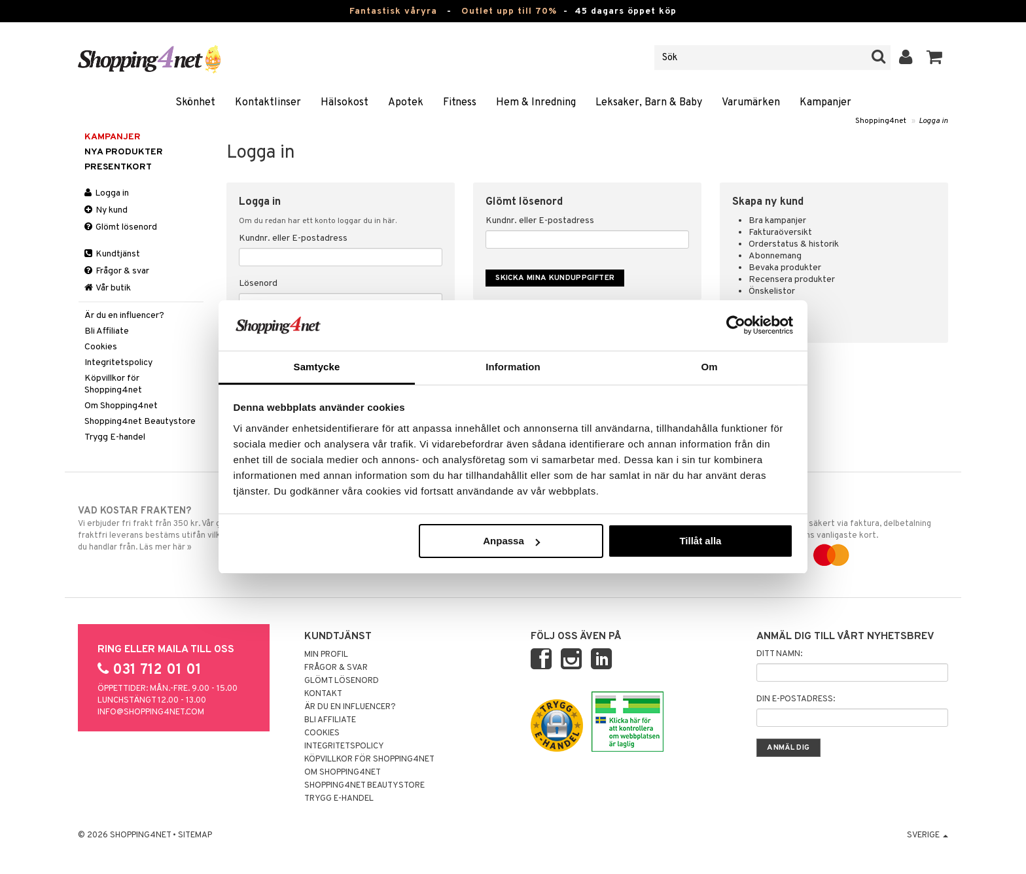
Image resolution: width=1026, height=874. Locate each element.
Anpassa (511, 540)
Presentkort (118, 167)
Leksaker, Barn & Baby (648, 102)
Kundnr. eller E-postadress (293, 238)
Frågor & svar (116, 271)
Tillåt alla (700, 540)
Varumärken (751, 102)
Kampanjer (825, 102)
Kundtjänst (112, 254)
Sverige (927, 835)
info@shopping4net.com (150, 712)
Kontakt (323, 694)
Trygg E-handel (114, 437)
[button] (934, 57)
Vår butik (107, 288)
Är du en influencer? (124, 315)
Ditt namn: (779, 654)
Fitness (459, 102)
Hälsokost (344, 102)
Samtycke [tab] (317, 366)
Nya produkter (123, 152)
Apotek (405, 102)
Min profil (326, 655)
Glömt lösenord (120, 227)
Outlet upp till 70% (509, 11)
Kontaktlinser (268, 102)
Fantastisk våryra (393, 11)
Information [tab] (513, 366)
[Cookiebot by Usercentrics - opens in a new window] (736, 325)
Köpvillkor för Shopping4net (113, 384)
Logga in (933, 121)
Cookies (100, 347)
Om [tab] (709, 366)
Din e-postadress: (795, 699)
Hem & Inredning (536, 102)
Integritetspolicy (118, 362)
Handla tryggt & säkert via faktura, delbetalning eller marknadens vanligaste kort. (847, 533)
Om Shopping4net (121, 405)
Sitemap (195, 835)
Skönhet (195, 102)
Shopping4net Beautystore (140, 421)
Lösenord (258, 283)
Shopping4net (880, 121)
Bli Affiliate (106, 331)
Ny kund (106, 210)
